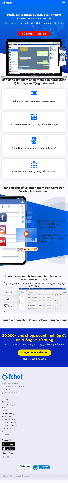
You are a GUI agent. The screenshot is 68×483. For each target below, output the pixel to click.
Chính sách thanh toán (10, 425)
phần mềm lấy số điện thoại (54, 476)
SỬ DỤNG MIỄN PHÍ (34, 33)
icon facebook (37, 476)
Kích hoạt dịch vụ (8, 414)
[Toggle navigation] (63, 2)
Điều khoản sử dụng (9, 420)
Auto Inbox (5, 434)
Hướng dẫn (6, 402)
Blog (3, 431)
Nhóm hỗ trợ (6, 417)
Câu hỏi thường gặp (9, 405)
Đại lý (4, 408)
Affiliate (4, 411)
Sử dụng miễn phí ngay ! (34, 352)
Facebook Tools (7, 428)
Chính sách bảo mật (9, 423)
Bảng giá (5, 399)
